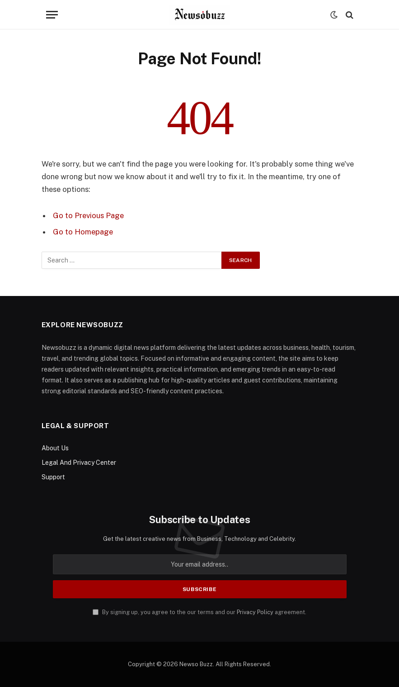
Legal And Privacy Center (79, 462)
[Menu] (52, 15)
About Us (55, 448)
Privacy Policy (255, 612)
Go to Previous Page (88, 215)
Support (53, 477)
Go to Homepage (83, 231)
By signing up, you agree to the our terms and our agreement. (199, 612)
